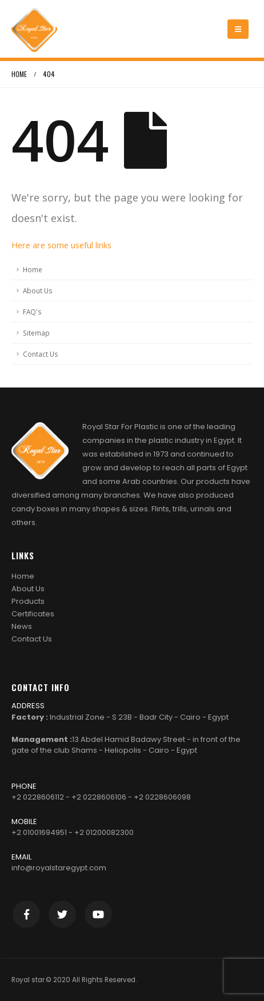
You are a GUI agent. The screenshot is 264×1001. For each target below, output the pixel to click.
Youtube (98, 914)
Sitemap (36, 332)
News (21, 626)
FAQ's (32, 311)
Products (28, 601)
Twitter (62, 914)
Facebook (26, 914)
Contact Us (40, 353)
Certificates (32, 613)
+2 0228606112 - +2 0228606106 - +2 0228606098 (101, 797)
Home (32, 269)
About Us (38, 290)
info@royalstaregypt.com (58, 867)
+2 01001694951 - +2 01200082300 (72, 832)
